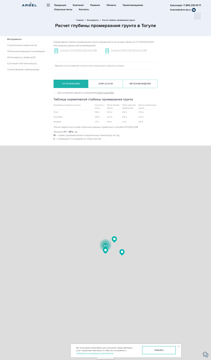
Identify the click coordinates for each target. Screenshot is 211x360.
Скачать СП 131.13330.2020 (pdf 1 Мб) (78, 50)
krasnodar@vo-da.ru (180, 9)
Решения (95, 5)
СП (71, 84)
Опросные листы (63, 9)
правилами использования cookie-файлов (95, 353)
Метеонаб (140, 84)
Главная (80, 20)
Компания (78, 5)
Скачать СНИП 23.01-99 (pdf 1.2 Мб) (129, 50)
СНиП (105, 84)
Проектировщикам (133, 5)
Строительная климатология (22, 45)
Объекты (111, 5)
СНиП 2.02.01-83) (105, 93)
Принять (159, 350)
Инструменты (93, 20)
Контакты (84, 9)
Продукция (60, 5)
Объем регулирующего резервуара (26, 51)
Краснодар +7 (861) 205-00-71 (185, 5)
